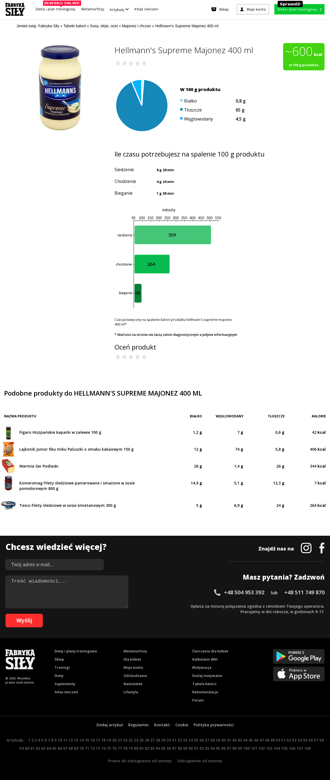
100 (246, 748)
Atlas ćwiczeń (146, 9)
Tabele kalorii (204, 683)
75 (109, 748)
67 (65, 748)
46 (256, 740)
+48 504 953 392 (244, 592)
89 (185, 748)
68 (70, 748)
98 (234, 748)
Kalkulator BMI (205, 659)
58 (321, 740)
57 (316, 740)
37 (207, 740)
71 (87, 748)
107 (299, 748)
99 (240, 748)
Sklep (59, 659)
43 (240, 740)
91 (196, 748)
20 (114, 740)
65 (54, 748)
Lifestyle (131, 691)
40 (223, 740)
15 (87, 740)
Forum (197, 700)
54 (300, 740)
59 (21, 748)
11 (65, 740)
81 (141, 748)
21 (120, 740)
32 (180, 740)
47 (261, 740)
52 (289, 740)
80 (136, 748)
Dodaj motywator (207, 675)
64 (49, 748)
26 (147, 740)
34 (190, 740)
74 (103, 748)
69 (76, 748)
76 (114, 748)
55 (305, 740)
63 (43, 748)
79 (130, 748)
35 (196, 740)
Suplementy (65, 683)
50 (278, 740)
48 (267, 740)
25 (141, 740)
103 (269, 748)
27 (152, 740)
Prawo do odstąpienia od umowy (140, 760)
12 (70, 740)
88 (180, 748)
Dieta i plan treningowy (56, 7)
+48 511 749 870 (304, 592)
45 (250, 740)
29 (163, 740)
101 (254, 748)
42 (234, 740)
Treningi (62, 667)
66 (60, 748)
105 (284, 748)
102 (261, 748)
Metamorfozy (92, 9)
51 (283, 740)
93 (207, 748)
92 (201, 748)
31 (174, 740)
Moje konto (133, 667)
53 (294, 740)
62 (38, 748)
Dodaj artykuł (110, 724)
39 (218, 740)
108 (307, 748)
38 (212, 740)
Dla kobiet (132, 659)
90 (190, 748)
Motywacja (201, 667)
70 (81, 748)
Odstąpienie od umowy (199, 760)
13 (76, 740)
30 (169, 740)
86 (169, 748)
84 (158, 748)
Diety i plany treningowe (76, 651)
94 (212, 748)
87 (174, 748)
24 (136, 740)
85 (163, 748)
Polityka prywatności (214, 724)
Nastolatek (133, 683)
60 (27, 748)
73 (98, 748)
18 (103, 740)
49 (272, 740)
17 (98, 740)
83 (152, 748)
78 (125, 748)
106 (292, 748)
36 (201, 740)
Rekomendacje (205, 691)
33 (185, 740)
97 (229, 748)
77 (120, 748)
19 (109, 740)
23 (130, 740)
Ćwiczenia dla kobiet (210, 651)
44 (245, 740)
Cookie (181, 724)
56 (310, 740)
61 (32, 748)
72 (92, 748)
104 (277, 748)
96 (223, 748)
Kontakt (162, 724)
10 (60, 740)
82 (147, 748)
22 (125, 740)
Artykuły (119, 9)
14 (81, 740)
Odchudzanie (135, 675)
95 (218, 748)
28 (158, 740)
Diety (59, 675)
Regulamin (138, 724)
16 (92, 740)
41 (229, 740)
